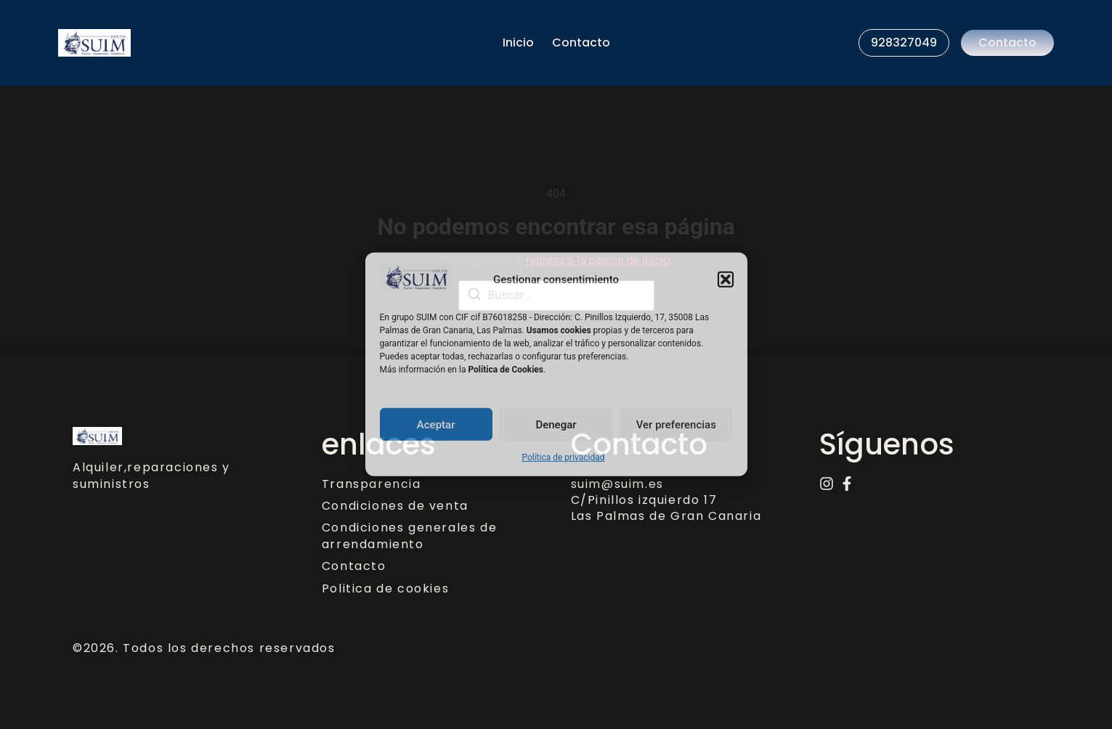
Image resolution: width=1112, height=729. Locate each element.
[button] (725, 279)
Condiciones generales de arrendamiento (409, 536)
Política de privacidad (562, 457)
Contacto (581, 42)
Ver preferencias (676, 424)
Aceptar (436, 424)
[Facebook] (847, 483)
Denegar (555, 424)
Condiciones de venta (395, 506)
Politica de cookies (385, 589)
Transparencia (371, 484)
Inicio (518, 42)
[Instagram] (826, 483)
